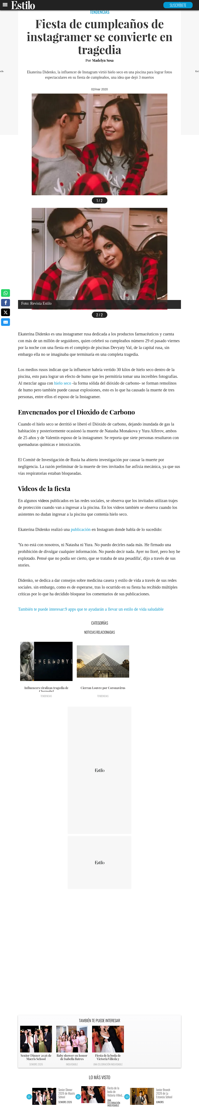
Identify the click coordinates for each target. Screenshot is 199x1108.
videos (43, 500)
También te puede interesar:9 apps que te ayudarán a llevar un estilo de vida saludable (91, 609)
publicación (81, 529)
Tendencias (46, 696)
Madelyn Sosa (103, 60)
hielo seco (62, 383)
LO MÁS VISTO (99, 1077)
